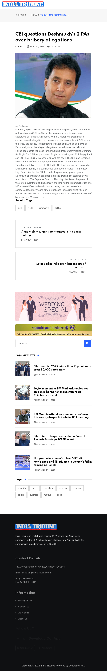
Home (19, 15)
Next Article (78, 259)
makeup (48, 495)
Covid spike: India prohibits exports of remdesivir (61, 266)
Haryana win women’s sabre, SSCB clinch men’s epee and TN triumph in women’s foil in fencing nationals (63, 461)
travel (34, 488)
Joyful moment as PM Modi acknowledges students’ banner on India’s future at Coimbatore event (61, 392)
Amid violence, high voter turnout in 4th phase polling (51, 233)
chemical (63, 488)
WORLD (30, 208)
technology (48, 488)
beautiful (22, 488)
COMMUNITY (44, 208)
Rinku (21, 47)
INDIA (34, 15)
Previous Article (31, 227)
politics (21, 495)
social (59, 495)
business (34, 495)
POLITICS (58, 208)
